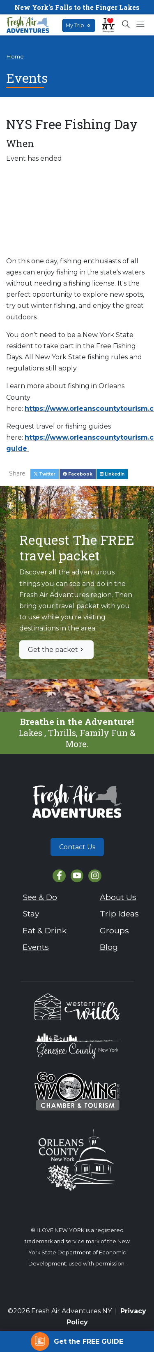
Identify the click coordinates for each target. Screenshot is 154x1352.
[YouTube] (77, 875)
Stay (31, 914)
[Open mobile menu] (140, 24)
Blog (109, 947)
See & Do (40, 897)
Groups (114, 930)
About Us (118, 897)
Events (36, 947)
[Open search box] (126, 24)
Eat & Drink (45, 930)
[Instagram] (94, 875)
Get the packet (56, 650)
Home (15, 56)
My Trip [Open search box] (79, 25)
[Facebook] (59, 875)
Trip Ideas (119, 914)
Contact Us (77, 847)
